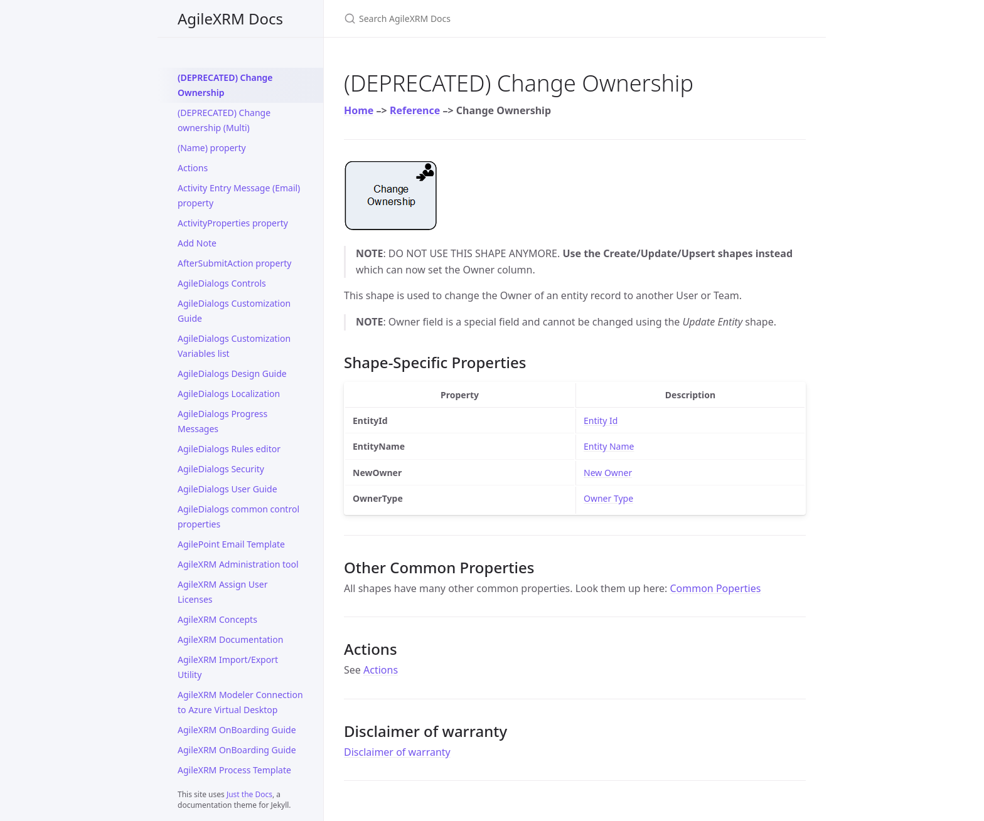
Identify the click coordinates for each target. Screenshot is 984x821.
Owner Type (608, 498)
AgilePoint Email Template (231, 544)
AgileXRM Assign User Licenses (222, 591)
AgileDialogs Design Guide (232, 373)
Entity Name (609, 446)
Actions (193, 168)
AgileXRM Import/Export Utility (228, 667)
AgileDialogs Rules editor (229, 449)
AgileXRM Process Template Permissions (234, 777)
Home (358, 110)
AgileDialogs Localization (229, 394)
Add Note (197, 243)
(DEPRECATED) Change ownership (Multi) (224, 120)
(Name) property (212, 148)
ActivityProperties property (233, 223)
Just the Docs (249, 794)
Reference (415, 110)
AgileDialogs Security (221, 469)
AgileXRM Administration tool (238, 564)
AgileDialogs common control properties (238, 516)
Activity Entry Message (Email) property (239, 195)
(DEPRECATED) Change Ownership (225, 85)
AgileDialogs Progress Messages (222, 421)
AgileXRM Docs (230, 18)
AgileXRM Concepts (217, 619)
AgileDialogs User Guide (227, 489)
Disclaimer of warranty (397, 752)
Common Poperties (715, 588)
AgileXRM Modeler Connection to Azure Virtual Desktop (240, 702)
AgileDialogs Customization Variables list (234, 345)
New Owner (608, 473)
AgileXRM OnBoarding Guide (237, 730)
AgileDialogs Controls (222, 283)
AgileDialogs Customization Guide (234, 310)
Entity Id (601, 420)
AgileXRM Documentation (230, 639)
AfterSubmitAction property (234, 263)
